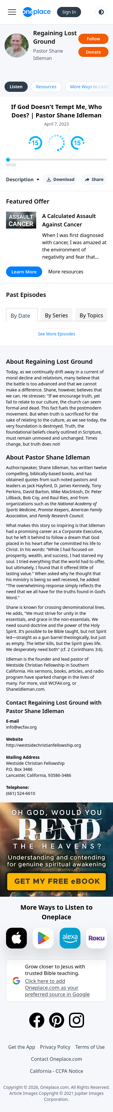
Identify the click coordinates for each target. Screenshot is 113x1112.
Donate (93, 52)
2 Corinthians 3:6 (84, 649)
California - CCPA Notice (56, 1071)
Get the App (21, 1047)
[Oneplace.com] (37, 12)
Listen (16, 86)
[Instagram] (76, 1020)
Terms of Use (90, 1047)
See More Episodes (56, 334)
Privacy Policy (55, 1047)
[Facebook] (36, 1020)
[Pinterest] (56, 1020)
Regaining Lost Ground (55, 37)
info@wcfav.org (21, 727)
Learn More (24, 272)
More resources (65, 271)
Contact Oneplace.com (56, 1059)
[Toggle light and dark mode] (101, 12)
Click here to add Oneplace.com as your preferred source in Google (57, 988)
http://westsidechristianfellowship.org (43, 745)
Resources (46, 86)
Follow (93, 39)
